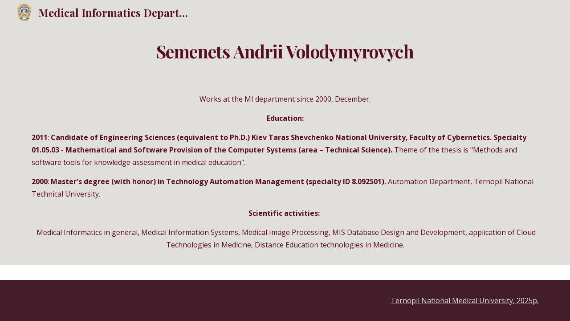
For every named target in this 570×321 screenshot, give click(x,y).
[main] (285, 52)
